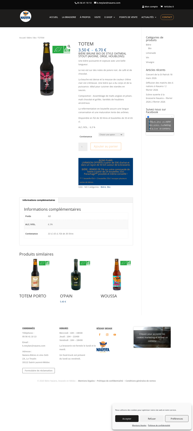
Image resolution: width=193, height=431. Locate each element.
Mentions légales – (87, 381)
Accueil (22, 37)
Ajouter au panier (106, 146)
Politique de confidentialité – (111, 381)
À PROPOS (85, 17)
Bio (34, 37)
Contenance (86, 136)
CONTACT (167, 17)
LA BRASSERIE (69, 17)
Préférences (177, 418)
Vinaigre (150, 62)
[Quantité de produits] (82, 147)
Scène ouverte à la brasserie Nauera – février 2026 (159, 98)
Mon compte (150, 7)
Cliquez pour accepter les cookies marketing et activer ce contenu (160, 125)
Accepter (126, 418)
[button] (69, 46)
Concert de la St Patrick (157, 74)
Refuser (152, 418)
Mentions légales (139, 425)
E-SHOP (108, 17)
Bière (29, 37)
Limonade (151, 53)
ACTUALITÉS (147, 17)
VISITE (97, 17)
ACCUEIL (53, 17)
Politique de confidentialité (159, 425)
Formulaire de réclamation (38, 370)
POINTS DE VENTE (128, 17)
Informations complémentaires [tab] (38, 200)
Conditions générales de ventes (140, 381)
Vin (147, 57)
